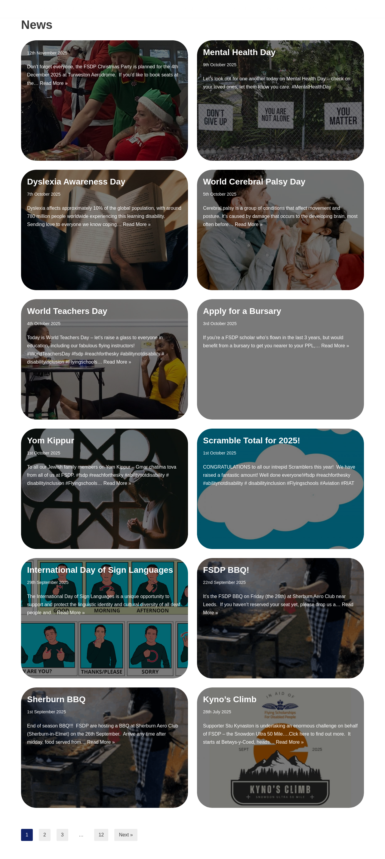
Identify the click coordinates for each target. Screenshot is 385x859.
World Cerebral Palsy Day (254, 181)
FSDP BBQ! (226, 570)
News (308, 8)
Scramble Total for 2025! (251, 440)
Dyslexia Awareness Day (76, 181)
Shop (356, 8)
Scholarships (190, 8)
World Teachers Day (67, 311)
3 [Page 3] (62, 834)
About (332, 8)
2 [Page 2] (44, 834)
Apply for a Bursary (242, 311)
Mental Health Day (239, 52)
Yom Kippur (50, 440)
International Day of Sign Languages (100, 570)
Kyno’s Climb (230, 699)
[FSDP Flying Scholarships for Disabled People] (56, 8)
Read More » (54, 83)
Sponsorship (275, 8)
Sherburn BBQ (56, 699)
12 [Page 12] (101, 834)
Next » (126, 834)
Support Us (233, 8)
